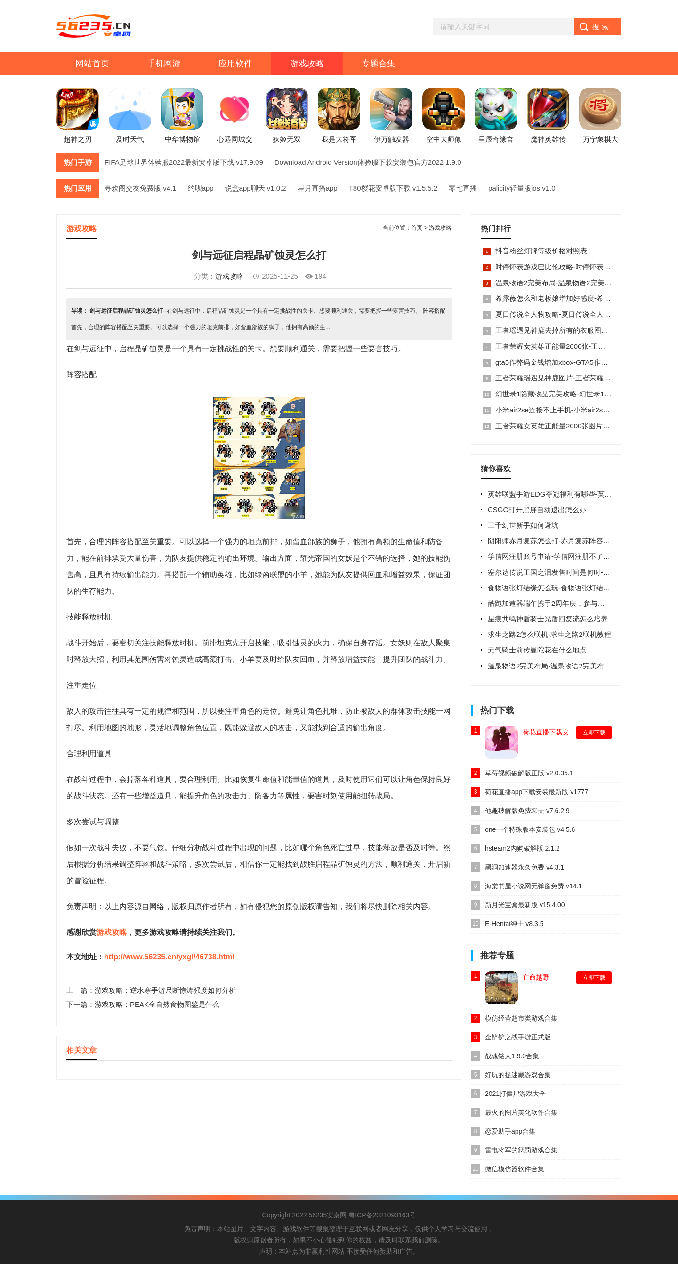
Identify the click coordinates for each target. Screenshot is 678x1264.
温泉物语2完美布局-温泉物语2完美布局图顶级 (567, 283)
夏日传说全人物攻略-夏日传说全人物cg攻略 (563, 314)
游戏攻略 (307, 63)
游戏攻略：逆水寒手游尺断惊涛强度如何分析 (165, 990)
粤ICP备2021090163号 (382, 1215)
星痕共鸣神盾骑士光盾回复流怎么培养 (548, 619)
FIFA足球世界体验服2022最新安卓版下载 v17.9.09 (184, 162)
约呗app (201, 188)
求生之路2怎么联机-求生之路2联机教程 (549, 634)
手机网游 (164, 63)
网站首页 (92, 63)
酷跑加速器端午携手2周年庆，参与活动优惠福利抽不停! (575, 603)
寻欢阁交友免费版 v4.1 (141, 188)
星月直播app (318, 188)
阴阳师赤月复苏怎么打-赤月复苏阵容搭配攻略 (559, 541)
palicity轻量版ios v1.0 (522, 188)
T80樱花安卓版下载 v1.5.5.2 (393, 188)
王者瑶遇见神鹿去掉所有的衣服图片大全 (558, 330)
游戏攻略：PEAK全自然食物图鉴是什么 (157, 1004)
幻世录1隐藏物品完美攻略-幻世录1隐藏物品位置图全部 (581, 394)
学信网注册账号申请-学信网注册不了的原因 (556, 556)
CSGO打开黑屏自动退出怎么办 (537, 510)
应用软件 (235, 63)
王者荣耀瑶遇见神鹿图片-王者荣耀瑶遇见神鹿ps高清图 (581, 378)
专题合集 (379, 63)
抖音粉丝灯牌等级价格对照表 (541, 251)
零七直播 (463, 188)
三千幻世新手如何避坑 (523, 525)
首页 (416, 228)
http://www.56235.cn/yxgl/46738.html (169, 957)
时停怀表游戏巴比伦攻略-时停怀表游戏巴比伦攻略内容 (581, 267)
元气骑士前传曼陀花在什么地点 (537, 650)
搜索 (601, 27)
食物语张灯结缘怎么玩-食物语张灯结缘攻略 (556, 588)
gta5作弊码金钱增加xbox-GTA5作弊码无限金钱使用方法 (583, 362)
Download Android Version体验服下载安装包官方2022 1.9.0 (367, 162)
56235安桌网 (327, 1215)
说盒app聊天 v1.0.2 (255, 188)
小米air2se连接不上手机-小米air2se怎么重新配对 (572, 410)
